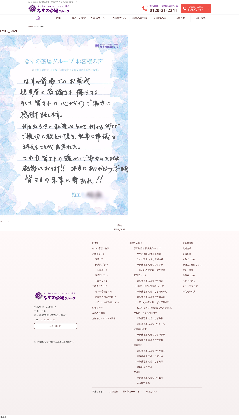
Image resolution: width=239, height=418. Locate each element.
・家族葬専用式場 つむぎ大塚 (148, 355)
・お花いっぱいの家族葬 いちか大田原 (152, 307)
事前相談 (187, 254)
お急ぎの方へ (189, 259)
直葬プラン (100, 259)
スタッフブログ (190, 286)
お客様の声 (160, 18)
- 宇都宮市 (137, 345)
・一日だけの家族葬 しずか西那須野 (151, 302)
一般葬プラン (101, 280)
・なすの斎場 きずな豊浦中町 (148, 259)
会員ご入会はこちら (192, 264)
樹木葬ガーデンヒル (132, 391)
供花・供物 (188, 270)
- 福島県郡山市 (140, 329)
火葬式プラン (101, 264)
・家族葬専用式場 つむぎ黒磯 (148, 264)
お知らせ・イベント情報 (104, 318)
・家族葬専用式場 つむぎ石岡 (148, 377)
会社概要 (201, 18)
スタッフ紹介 (189, 280)
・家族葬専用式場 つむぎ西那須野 (150, 291)
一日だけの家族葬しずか (107, 302)
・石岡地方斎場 (141, 382)
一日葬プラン (101, 270)
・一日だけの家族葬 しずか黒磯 (149, 270)
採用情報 (113, 391)
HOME (95, 243)
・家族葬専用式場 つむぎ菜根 (148, 339)
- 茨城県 (136, 371)
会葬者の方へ (189, 275)
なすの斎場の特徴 (100, 248)
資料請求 (187, 248)
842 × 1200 (5, 221)
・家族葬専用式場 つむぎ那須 (148, 280)
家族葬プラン (101, 275)
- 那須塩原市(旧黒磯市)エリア (147, 248)
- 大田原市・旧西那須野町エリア (148, 286)
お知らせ (180, 18)
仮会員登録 (188, 243)
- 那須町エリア (140, 275)
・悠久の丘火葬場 (142, 366)
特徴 (58, 18)
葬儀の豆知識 (139, 18)
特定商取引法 (189, 291)
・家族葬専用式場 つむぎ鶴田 (148, 361)
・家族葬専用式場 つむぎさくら (149, 323)
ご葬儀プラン (119, 18)
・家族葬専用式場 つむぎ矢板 (148, 318)
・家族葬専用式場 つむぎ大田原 (149, 296)
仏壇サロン (151, 391)
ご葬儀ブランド (99, 18)
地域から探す (78, 18)
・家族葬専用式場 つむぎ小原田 (149, 334)
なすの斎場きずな (103, 291)
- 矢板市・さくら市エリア (145, 313)
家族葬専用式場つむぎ (105, 296)
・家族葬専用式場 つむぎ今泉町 (149, 350)
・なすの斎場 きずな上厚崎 (147, 254)
